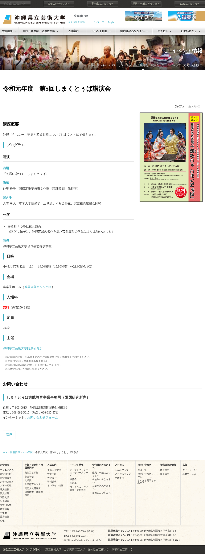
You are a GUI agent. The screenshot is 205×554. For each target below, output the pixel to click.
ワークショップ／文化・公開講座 (182, 65)
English (111, 22)
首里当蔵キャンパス (38, 287)
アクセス (162, 31)
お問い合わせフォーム (42, 417)
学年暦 (3, 513)
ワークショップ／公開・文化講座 (79, 488)
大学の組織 (5, 485)
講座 (9, 434)
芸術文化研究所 (33, 488)
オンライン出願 (55, 485)
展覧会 (144, 65)
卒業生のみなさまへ (102, 3)
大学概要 (7, 31)
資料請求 (51, 481)
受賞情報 (4, 516)
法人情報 (4, 489)
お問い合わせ (189, 31)
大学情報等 (5, 477)
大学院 (28, 480)
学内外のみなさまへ (132, 31)
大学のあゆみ (7, 481)
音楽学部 (29, 476)
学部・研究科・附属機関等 (39, 31)
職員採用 (164, 473)
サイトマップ (97, 22)
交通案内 (119, 477)
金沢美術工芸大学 (74, 549)
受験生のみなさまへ (15, 3)
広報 (2, 520)
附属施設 (4, 501)
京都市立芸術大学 (122, 549)
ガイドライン (189, 470)
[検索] (89, 15)
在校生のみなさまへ (59, 3)
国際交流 (4, 497)
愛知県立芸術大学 (98, 549)
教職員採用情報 (168, 464)
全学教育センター (34, 484)
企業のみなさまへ (190, 3)
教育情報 (4, 509)
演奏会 (155, 65)
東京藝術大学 (53, 549)
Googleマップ (121, 470)
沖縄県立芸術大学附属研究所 (23, 348)
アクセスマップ (123, 473)
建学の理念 (5, 473)
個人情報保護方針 (77, 22)
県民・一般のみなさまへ (146, 3)
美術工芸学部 (31, 472)
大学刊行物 (5, 505)
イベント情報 (99, 31)
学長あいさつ (7, 470)
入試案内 (73, 31)
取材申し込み (189, 473)
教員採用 (164, 470)
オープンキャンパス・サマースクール (114, 65)
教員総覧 (4, 493)
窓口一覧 (142, 470)
